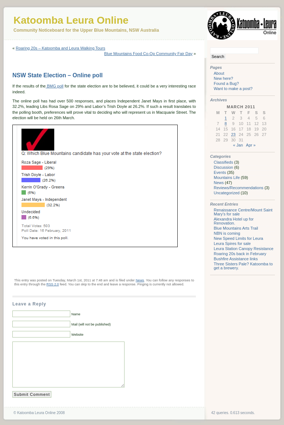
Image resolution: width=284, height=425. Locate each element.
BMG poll (54, 86)
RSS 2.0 (53, 284)
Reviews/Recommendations (238, 188)
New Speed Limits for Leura (238, 238)
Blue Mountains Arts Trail (236, 228)
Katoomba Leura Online (71, 20)
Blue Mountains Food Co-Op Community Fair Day (148, 53)
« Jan (238, 145)
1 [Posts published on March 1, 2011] (226, 118)
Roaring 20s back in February (240, 254)
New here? (223, 78)
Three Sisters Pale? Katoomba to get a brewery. (243, 266)
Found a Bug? (226, 83)
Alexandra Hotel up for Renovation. (233, 221)
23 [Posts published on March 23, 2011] (233, 134)
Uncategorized (227, 193)
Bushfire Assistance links (236, 259)
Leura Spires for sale (232, 243)
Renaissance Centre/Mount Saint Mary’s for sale (243, 212)
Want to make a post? (233, 88)
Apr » (251, 145)
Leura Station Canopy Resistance (243, 248)
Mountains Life (227, 177)
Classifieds (223, 162)
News (140, 280)
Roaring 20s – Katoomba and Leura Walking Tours (60, 48)
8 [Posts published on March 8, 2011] (226, 123)
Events (220, 172)
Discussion (223, 167)
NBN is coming (227, 233)
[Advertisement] (97, 262)
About (219, 73)
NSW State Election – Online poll (57, 75)
